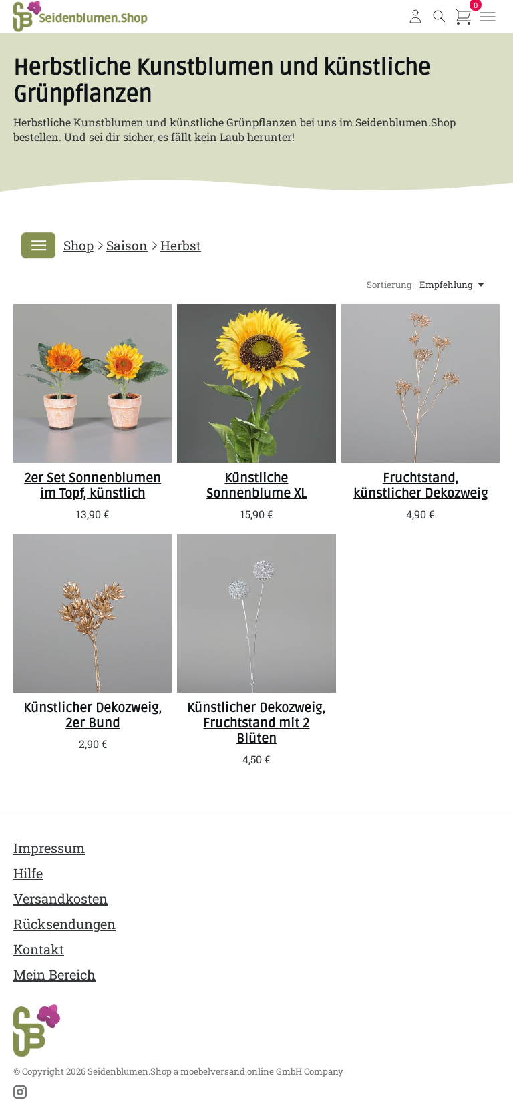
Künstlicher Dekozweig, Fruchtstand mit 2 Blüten (256, 723)
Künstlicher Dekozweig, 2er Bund (92, 715)
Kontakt (38, 949)
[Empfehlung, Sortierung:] (452, 285)
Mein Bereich (54, 974)
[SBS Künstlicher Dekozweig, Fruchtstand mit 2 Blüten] (256, 613)
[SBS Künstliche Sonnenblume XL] (256, 384)
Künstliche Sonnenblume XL (256, 486)
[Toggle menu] (488, 17)
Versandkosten (60, 898)
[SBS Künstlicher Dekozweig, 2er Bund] (92, 613)
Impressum (49, 847)
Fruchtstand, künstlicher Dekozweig (420, 486)
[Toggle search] (440, 17)
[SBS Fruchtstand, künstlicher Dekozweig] (420, 384)
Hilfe (28, 873)
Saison (127, 245)
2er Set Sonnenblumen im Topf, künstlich (92, 486)
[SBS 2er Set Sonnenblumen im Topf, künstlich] (92, 384)
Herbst (180, 245)
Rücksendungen (64, 923)
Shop (78, 245)
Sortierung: (390, 285)
